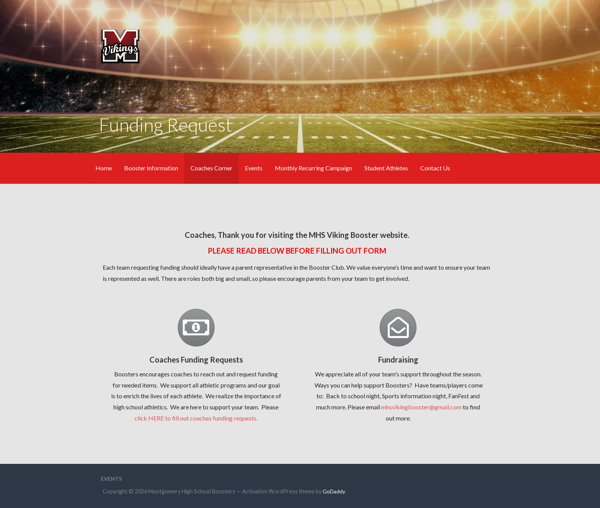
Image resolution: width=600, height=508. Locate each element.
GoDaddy (334, 491)
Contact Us (435, 168)
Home (103, 168)
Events (253, 168)
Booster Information (151, 168)
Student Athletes (386, 168)
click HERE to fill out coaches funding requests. (195, 418)
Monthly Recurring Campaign (313, 168)
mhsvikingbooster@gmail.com (421, 407)
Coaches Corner (211, 168)
